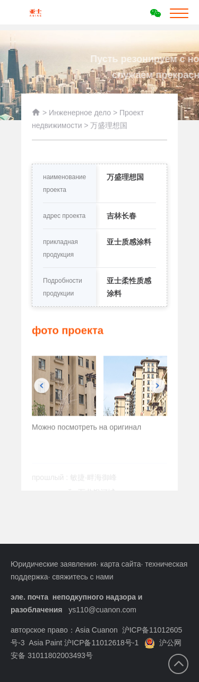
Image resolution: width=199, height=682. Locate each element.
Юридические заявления (53, 564)
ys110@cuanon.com (102, 609)
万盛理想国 (108, 129)
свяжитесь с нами (82, 576)
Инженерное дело (80, 116)
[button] (41, 398)
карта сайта (120, 564)
